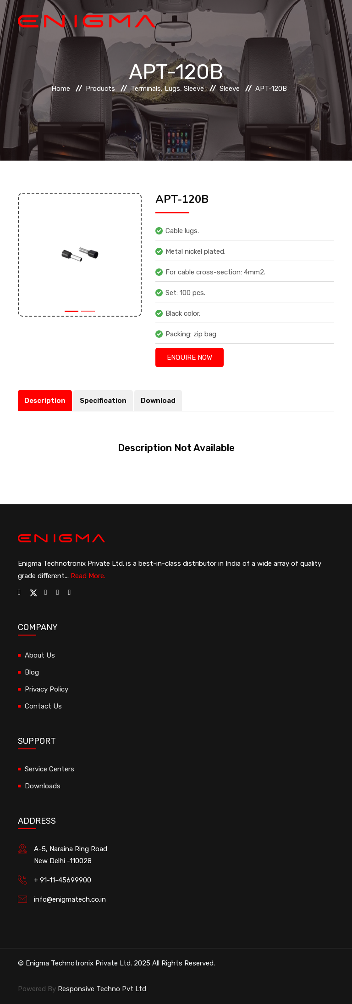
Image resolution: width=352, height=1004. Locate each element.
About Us (40, 655)
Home (60, 88)
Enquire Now (189, 357)
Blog (32, 672)
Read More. (88, 576)
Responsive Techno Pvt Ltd (102, 989)
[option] (80, 255)
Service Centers (49, 769)
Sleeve (230, 88)
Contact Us (43, 706)
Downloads (42, 786)
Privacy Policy (46, 689)
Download (160, 400)
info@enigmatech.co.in (70, 899)
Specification (104, 400)
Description (45, 400)
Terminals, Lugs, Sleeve (167, 88)
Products (100, 88)
